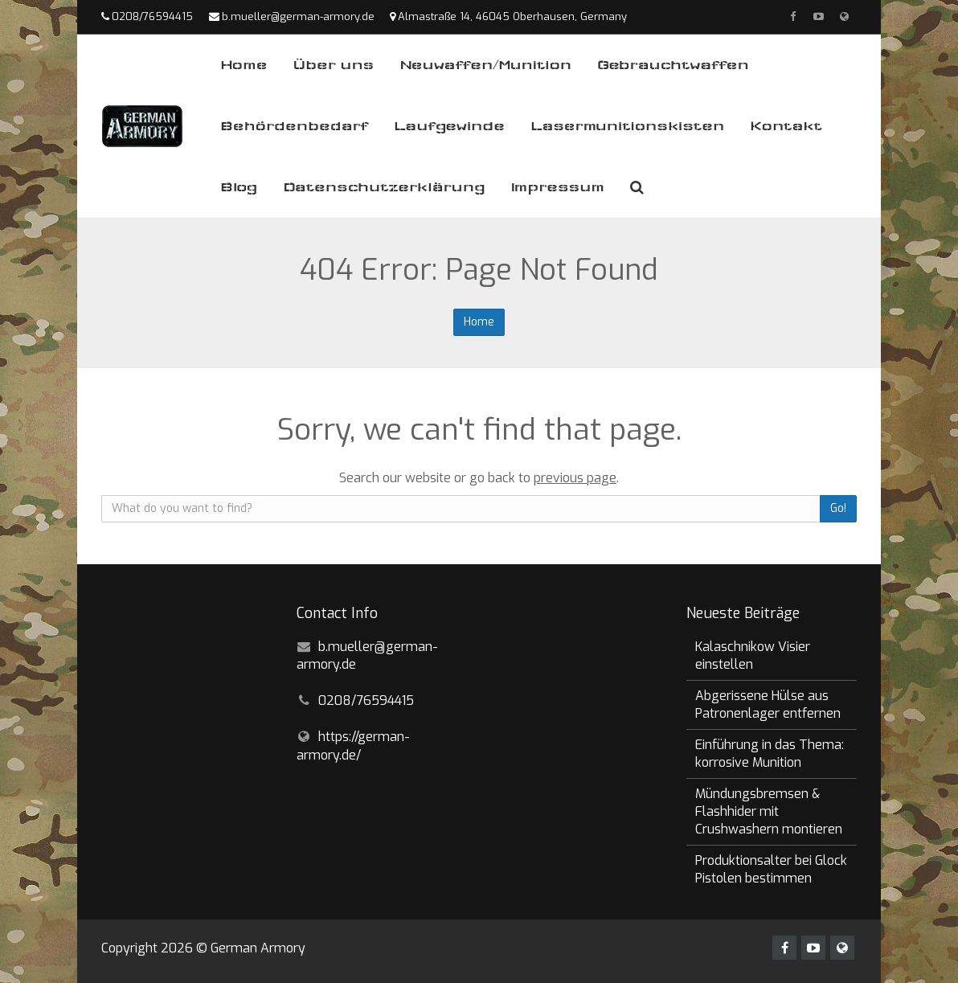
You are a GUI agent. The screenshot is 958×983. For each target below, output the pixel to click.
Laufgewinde (449, 125)
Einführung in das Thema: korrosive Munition (769, 753)
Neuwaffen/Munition (485, 64)
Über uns (333, 64)
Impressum (557, 187)
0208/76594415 (152, 16)
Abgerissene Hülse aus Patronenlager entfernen (768, 704)
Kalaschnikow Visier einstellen (752, 655)
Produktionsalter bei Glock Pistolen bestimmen (771, 869)
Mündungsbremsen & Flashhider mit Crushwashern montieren (768, 811)
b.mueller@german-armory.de (298, 16)
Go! (838, 508)
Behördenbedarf (294, 125)
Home (243, 64)
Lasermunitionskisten (627, 125)
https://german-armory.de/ (353, 746)
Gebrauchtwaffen (673, 64)
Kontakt (786, 125)
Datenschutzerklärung (384, 187)
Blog (238, 187)
